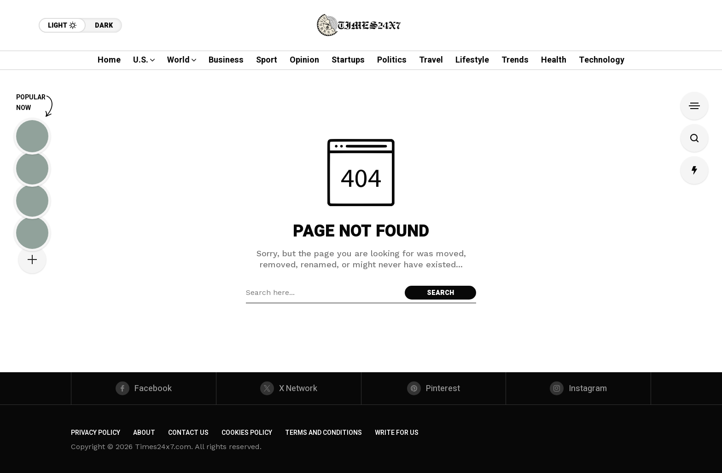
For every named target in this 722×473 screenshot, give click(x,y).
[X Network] (288, 388)
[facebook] (143, 388)
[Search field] (323, 293)
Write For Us (397, 433)
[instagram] (578, 388)
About (144, 433)
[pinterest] (433, 388)
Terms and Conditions (323, 433)
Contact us (188, 433)
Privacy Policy (95, 433)
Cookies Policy (246, 433)
